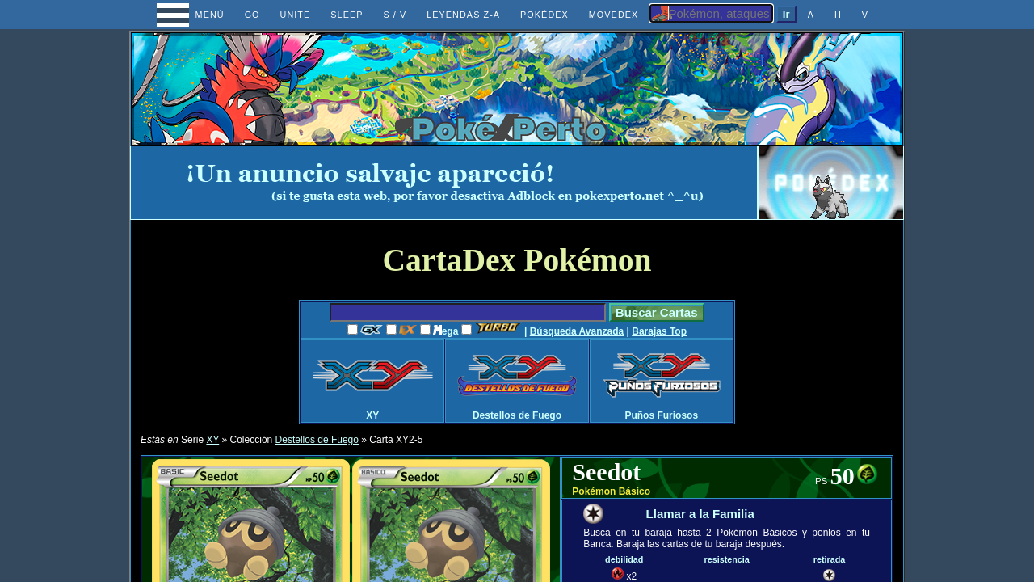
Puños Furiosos (661, 415)
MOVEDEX (614, 14)
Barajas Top (659, 331)
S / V (394, 14)
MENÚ (195, 14)
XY (372, 415)
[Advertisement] (444, 182)
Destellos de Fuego (517, 415)
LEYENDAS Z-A (463, 14)
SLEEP (346, 14)
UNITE (295, 14)
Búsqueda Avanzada (577, 331)
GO (252, 14)
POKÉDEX (544, 14)
